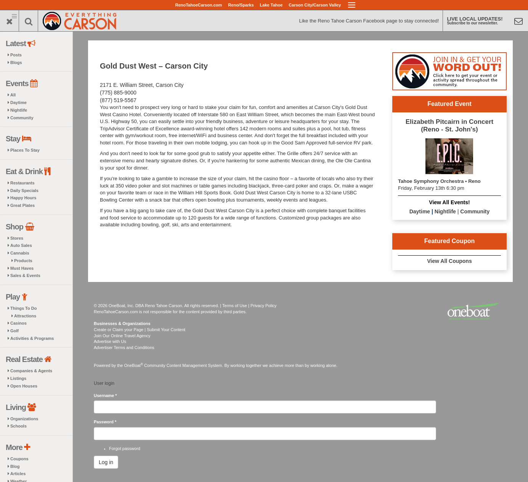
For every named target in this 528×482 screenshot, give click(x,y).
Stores (16, 238)
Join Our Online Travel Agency (122, 335)
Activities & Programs (32, 338)
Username (105, 395)
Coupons (19, 458)
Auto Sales (21, 245)
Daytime (18, 102)
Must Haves (22, 268)
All (13, 95)
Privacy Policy (263, 305)
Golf (14, 330)
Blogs (16, 62)
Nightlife (18, 110)
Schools (18, 426)
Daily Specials (24, 190)
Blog (14, 466)
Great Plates (22, 205)
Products (23, 260)
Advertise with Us (110, 341)
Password (105, 422)
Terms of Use (234, 305)
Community (22, 117)
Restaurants (22, 183)
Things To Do (23, 308)
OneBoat (133, 365)
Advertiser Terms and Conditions (124, 347)
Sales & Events (25, 275)
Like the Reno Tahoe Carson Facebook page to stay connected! (369, 21)
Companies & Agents (31, 370)
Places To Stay (25, 150)
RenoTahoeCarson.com (198, 5)
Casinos (18, 323)
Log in (106, 462)
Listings (18, 378)
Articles (18, 473)
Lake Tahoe (271, 5)
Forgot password (124, 448)
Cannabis (19, 253)
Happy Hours (23, 197)
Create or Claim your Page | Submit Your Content (139, 329)
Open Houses (23, 386)
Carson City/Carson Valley (315, 5)
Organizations (24, 418)
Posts (16, 55)
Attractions (25, 316)
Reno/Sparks (241, 5)
